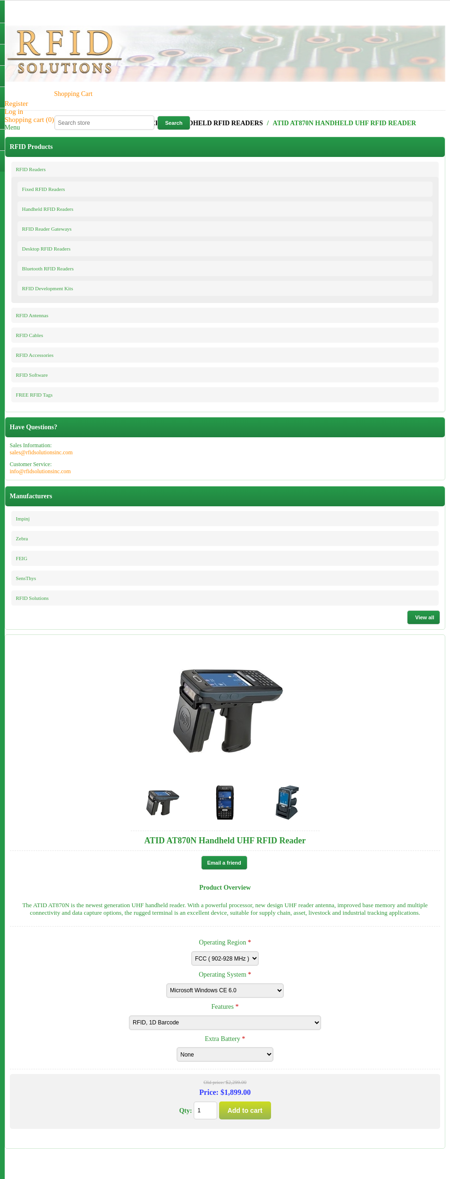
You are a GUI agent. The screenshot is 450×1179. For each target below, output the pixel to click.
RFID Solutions (32, 598)
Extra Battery (223, 1038)
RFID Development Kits (47, 288)
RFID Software (32, 375)
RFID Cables (29, 335)
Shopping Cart (73, 93)
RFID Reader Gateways (47, 229)
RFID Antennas (32, 315)
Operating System (223, 974)
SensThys (26, 578)
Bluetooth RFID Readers (48, 268)
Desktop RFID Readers (46, 248)
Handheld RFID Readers (48, 209)
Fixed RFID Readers (43, 189)
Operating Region (223, 942)
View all (424, 617)
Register (16, 103)
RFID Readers (31, 169)
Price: (209, 1092)
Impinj (23, 518)
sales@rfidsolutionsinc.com (41, 452)
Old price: (214, 1082)
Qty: (185, 1110)
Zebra (22, 538)
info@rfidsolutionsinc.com (40, 471)
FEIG (21, 558)
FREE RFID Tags (34, 395)
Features (224, 1006)
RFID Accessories (35, 355)
